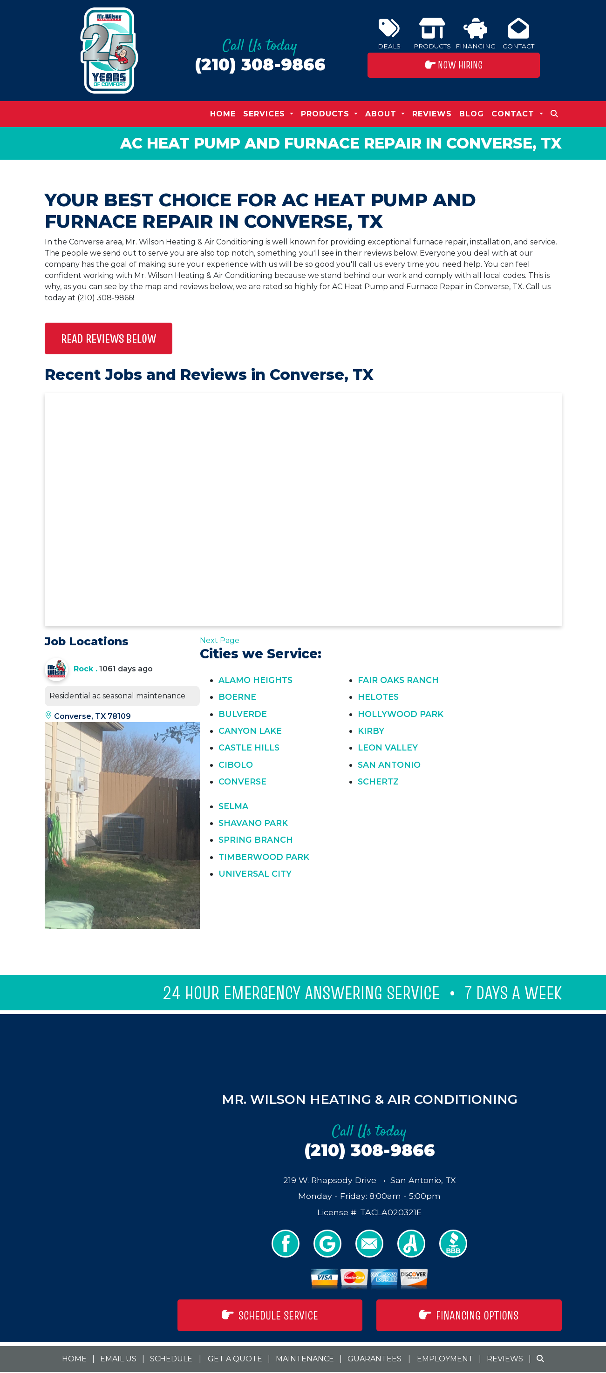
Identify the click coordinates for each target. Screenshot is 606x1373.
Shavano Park (253, 823)
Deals (389, 34)
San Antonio (389, 765)
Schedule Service (270, 1315)
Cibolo (235, 765)
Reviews (432, 113)
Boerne (237, 697)
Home (223, 113)
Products (432, 34)
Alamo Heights (255, 680)
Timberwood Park (263, 857)
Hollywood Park (400, 714)
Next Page (219, 640)
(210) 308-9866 (260, 64)
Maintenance (305, 1358)
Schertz (378, 781)
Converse (242, 781)
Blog (471, 113)
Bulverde (242, 714)
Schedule (171, 1358)
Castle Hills (248, 747)
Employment (445, 1358)
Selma (233, 806)
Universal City (255, 874)
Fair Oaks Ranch (398, 680)
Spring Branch (255, 840)
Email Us (118, 1358)
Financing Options (468, 1315)
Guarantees (374, 1358)
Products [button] (326, 113)
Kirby (371, 731)
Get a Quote (235, 1358)
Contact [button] (514, 113)
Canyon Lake (250, 731)
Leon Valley (388, 747)
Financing (476, 34)
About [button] (382, 113)
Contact (518, 34)
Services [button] (265, 113)
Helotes (378, 697)
